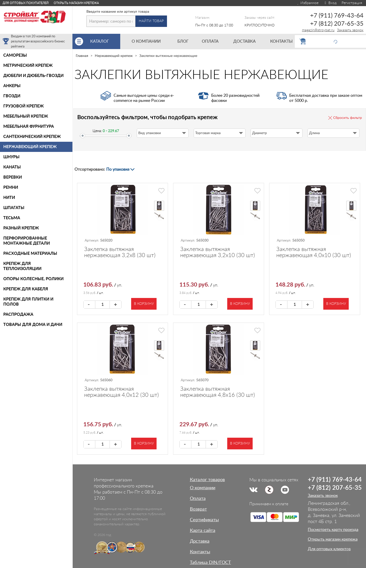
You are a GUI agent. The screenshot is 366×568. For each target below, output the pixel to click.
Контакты (200, 552)
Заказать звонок (350, 30)
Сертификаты (204, 520)
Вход (330, 3)
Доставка (199, 541)
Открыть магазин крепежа (76, 3)
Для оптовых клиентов (329, 549)
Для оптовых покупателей (26, 3)
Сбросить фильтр (347, 118)
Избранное (307, 3)
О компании (202, 488)
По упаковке (117, 169)
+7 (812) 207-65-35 (336, 24)
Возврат (198, 509)
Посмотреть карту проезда (333, 530)
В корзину (144, 304)
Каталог (105, 41)
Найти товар (151, 21)
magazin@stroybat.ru (318, 30)
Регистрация (352, 3)
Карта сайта (202, 530)
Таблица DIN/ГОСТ (210, 562)
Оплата (198, 498)
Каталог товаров (207, 480)
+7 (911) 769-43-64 (336, 16)
